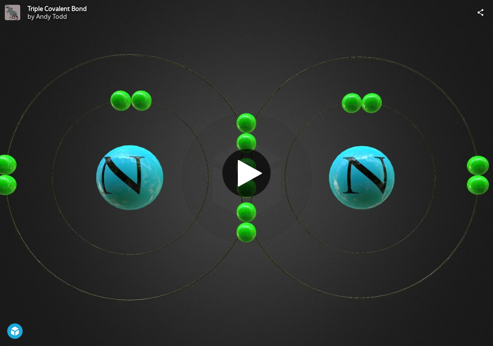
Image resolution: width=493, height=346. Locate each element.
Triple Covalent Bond (57, 8)
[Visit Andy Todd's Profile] (12, 12)
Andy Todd (51, 16)
